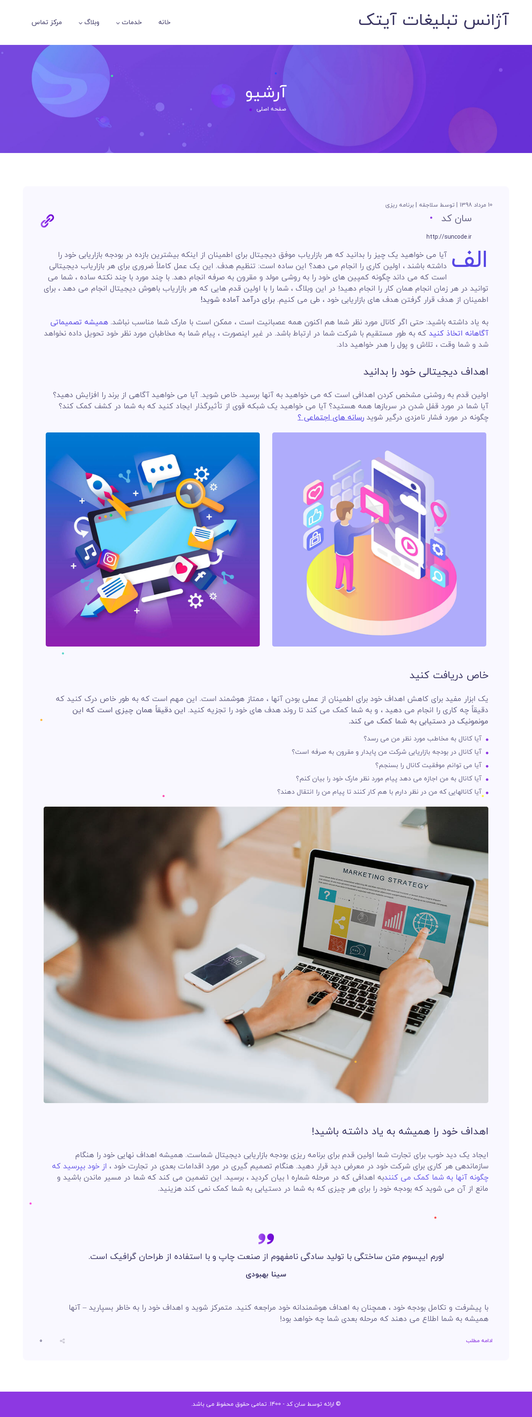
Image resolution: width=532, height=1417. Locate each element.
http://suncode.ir (449, 237)
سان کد (456, 219)
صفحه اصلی (271, 109)
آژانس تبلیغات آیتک (433, 21)
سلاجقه (428, 205)
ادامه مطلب (479, 1341)
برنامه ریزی (399, 205)
